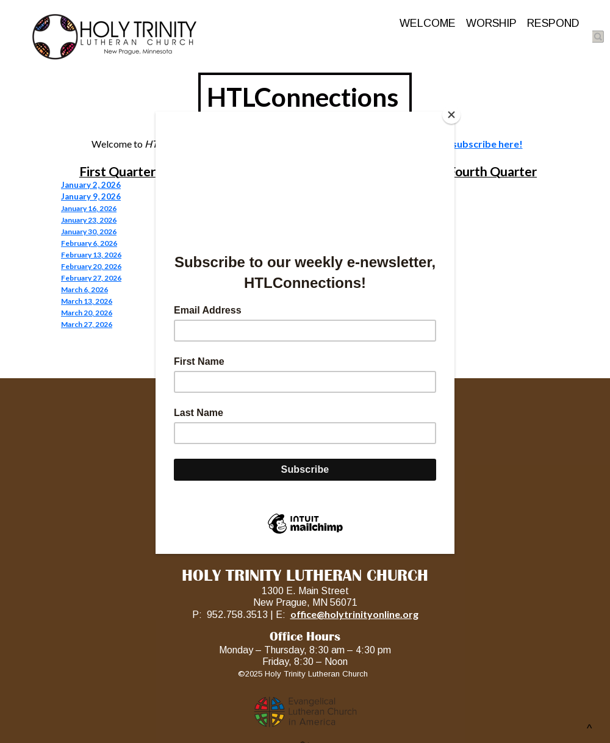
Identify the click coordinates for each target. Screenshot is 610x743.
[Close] (451, 115)
